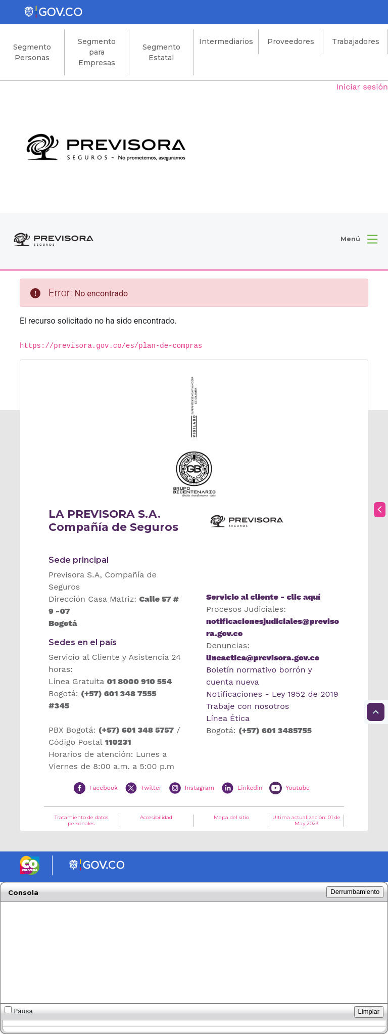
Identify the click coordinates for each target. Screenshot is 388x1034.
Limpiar (369, 1011)
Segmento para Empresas (97, 52)
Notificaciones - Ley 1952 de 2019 (272, 694)
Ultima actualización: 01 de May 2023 (306, 821)
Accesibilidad (156, 818)
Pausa (19, 1010)
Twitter (151, 787)
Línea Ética (228, 718)
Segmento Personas (32, 52)
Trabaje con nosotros (247, 706)
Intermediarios (226, 41)
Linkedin (249, 787)
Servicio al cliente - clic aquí (263, 597)
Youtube (297, 787)
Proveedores (290, 41)
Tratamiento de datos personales (81, 821)
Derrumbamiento (354, 891)
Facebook (103, 787)
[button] (359, 239)
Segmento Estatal (161, 52)
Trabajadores (355, 41)
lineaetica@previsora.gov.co (262, 657)
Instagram (199, 787)
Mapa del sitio (231, 818)
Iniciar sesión (362, 87)
